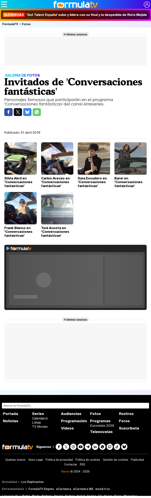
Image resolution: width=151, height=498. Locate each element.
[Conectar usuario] (147, 4)
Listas (36, 422)
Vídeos (67, 428)
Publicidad (137, 459)
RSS (82, 464)
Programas (100, 421)
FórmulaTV (10, 24)
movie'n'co (102, 489)
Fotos (26, 24)
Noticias (10, 421)
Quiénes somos (15, 459)
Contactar (70, 464)
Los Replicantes (32, 482)
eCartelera (63, 489)
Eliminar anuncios (76, 34)
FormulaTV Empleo (41, 489)
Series (38, 413)
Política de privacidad (59, 459)
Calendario (40, 418)
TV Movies (40, 426)
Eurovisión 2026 (102, 425)
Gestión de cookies (115, 459)
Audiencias (71, 413)
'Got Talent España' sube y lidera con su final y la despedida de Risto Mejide (75, 14)
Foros (124, 421)
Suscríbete (129, 428)
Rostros (126, 413)
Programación (74, 421)
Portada (10, 413)
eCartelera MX (83, 489)
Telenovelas (101, 431)
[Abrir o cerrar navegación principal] (4, 4)
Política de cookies (88, 459)
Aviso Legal (35, 459)
